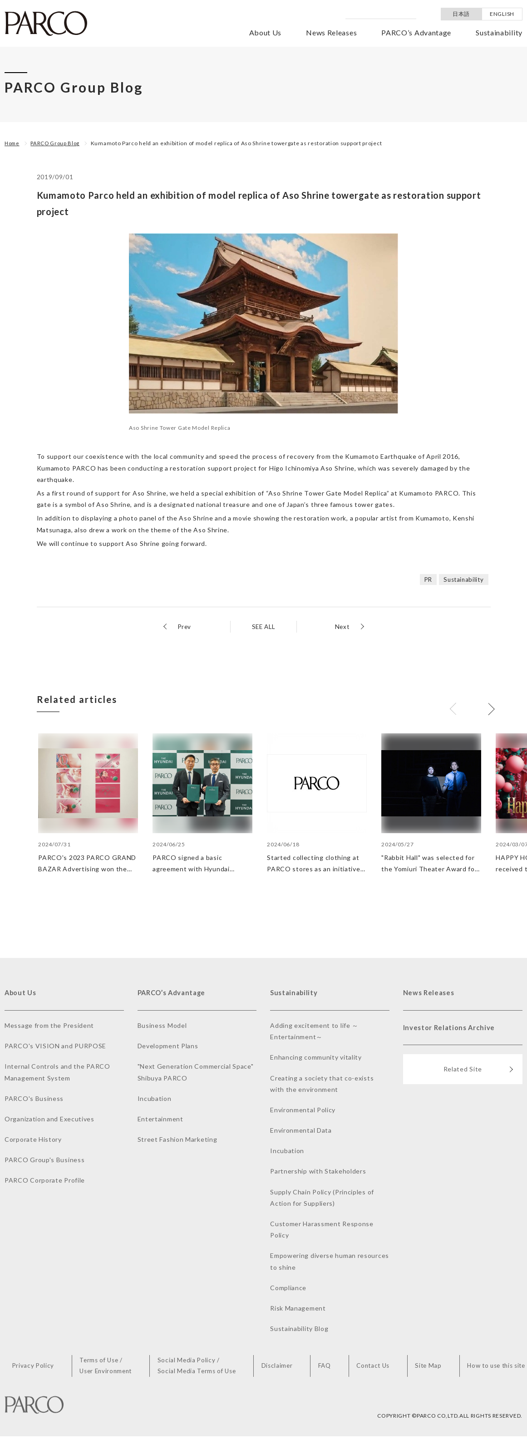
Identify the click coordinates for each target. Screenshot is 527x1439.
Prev (185, 626)
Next (342, 626)
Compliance (288, 1289)
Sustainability (499, 32)
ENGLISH (502, 13)
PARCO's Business (34, 1100)
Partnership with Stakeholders (318, 1172)
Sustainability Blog (299, 1330)
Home (13, 143)
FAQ (326, 1368)
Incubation (155, 1100)
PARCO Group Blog (58, 143)
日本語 (461, 13)
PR (425, 579)
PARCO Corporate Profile (45, 1181)
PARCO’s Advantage (416, 32)
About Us (265, 32)
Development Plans (168, 1047)
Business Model (162, 1027)
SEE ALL (263, 626)
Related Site (478, 1074)
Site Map (427, 1368)
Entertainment (160, 1120)
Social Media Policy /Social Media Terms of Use (201, 1367)
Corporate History (33, 1140)
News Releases (331, 32)
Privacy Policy (37, 1368)
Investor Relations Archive (451, 1030)
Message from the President (49, 1027)
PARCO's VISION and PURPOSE (55, 1047)
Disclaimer (281, 1368)
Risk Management (298, 1309)
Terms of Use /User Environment (109, 1367)
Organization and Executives (49, 1120)
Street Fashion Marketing (177, 1140)
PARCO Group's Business (44, 1161)
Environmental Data (301, 1131)
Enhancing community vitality (316, 1058)
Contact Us (373, 1368)
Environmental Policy (302, 1111)
